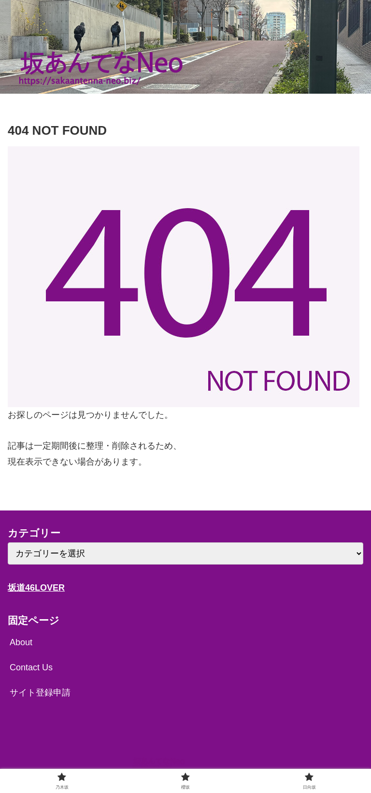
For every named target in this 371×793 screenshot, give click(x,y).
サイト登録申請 (40, 692)
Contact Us (31, 667)
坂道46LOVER (36, 588)
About (21, 642)
